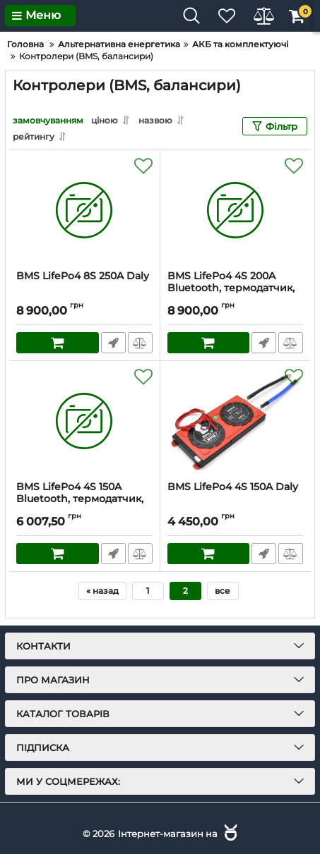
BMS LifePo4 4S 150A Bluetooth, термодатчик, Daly (79, 499)
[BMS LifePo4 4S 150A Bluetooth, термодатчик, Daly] (84, 421)
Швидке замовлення (113, 342)
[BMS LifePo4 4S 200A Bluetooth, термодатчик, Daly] (235, 210)
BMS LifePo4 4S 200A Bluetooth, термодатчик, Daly (231, 288)
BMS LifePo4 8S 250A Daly (82, 276)
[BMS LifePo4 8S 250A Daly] (84, 210)
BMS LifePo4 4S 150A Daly (232, 487)
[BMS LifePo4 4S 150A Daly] (235, 421)
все (222, 590)
